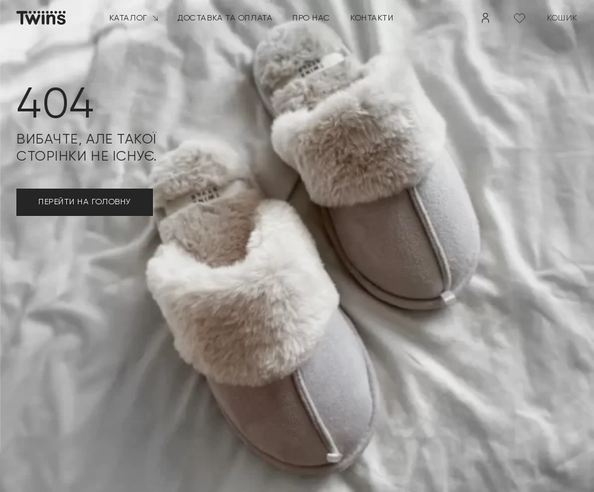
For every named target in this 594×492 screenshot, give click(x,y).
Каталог (133, 17)
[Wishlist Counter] (519, 18)
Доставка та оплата (225, 17)
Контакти (371, 17)
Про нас (311, 17)
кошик (562, 17)
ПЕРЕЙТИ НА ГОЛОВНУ (84, 201)
